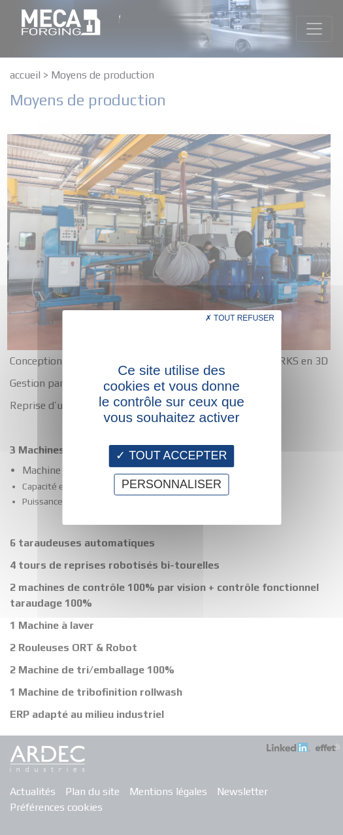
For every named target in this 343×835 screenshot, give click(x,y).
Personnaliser (171, 484)
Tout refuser (239, 318)
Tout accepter (171, 455)
